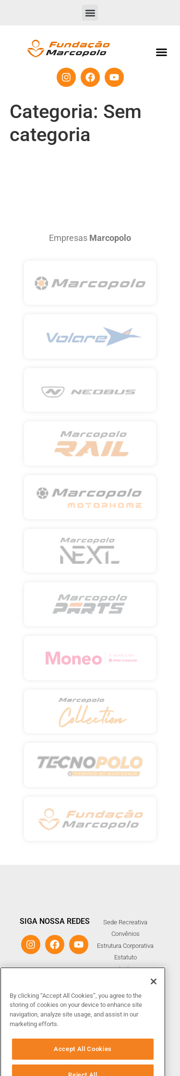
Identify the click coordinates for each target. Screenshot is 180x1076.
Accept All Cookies (83, 1062)
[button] (90, 13)
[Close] (153, 995)
